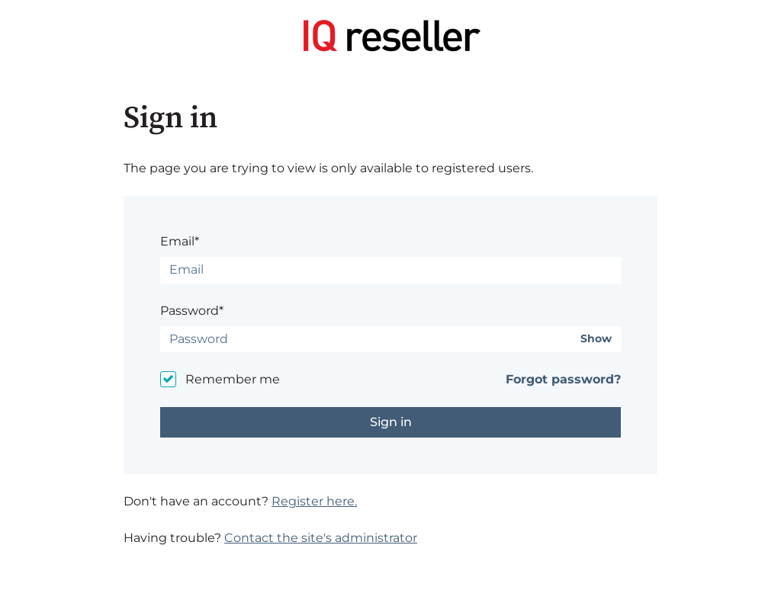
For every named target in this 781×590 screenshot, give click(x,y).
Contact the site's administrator (320, 538)
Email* (179, 241)
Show (596, 338)
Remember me (232, 379)
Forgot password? (563, 379)
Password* (191, 310)
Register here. (314, 501)
